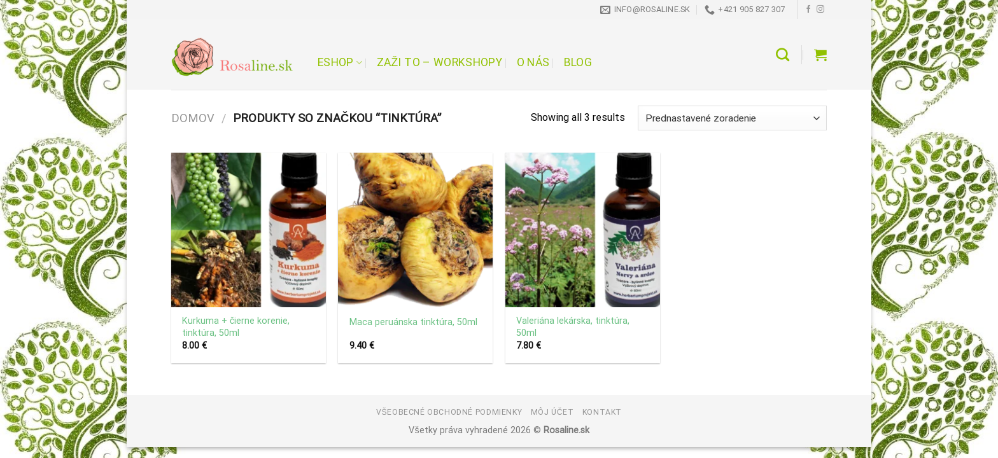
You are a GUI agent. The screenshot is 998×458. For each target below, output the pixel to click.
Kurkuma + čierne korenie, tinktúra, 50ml (236, 327)
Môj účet (552, 412)
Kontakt (602, 412)
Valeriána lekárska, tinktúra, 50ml (572, 327)
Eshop (340, 62)
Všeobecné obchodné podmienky (449, 412)
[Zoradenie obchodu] (732, 118)
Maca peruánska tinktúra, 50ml (413, 322)
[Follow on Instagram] (820, 9)
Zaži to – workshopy (439, 62)
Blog (578, 62)
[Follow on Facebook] (808, 9)
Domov (192, 118)
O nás (533, 62)
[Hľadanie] (782, 54)
